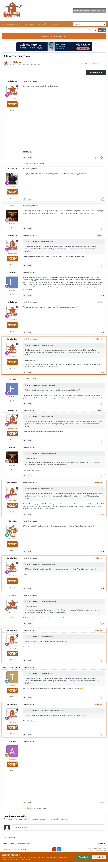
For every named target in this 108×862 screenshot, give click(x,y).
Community (31, 24)
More (56, 24)
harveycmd (12, 272)
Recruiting (44, 24)
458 (12, 550)
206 (12, 771)
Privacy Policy (7, 849)
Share (85, 63)
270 (12, 696)
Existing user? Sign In (81, 10)
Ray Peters (12, 595)
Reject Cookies (99, 857)
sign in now (47, 819)
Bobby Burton (12, 81)
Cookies (23, 849)
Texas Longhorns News (13, 24)
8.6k (12, 110)
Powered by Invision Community (97, 850)
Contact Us (16, 849)
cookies (13, 857)
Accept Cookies (83, 857)
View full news (27, 152)
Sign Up (93, 10)
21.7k (12, 368)
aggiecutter (12, 741)
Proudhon (12, 206)
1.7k (12, 198)
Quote (29, 157)
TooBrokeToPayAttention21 (12, 667)
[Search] (83, 24)
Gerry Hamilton (12, 339)
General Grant (12, 169)
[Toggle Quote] (26, 241)
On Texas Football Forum (31, 64)
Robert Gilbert (12, 521)
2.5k (12, 294)
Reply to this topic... (21, 827)
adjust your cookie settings (59, 857)
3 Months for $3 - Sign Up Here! (52, 36)
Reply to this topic (96, 72)
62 (12, 617)
